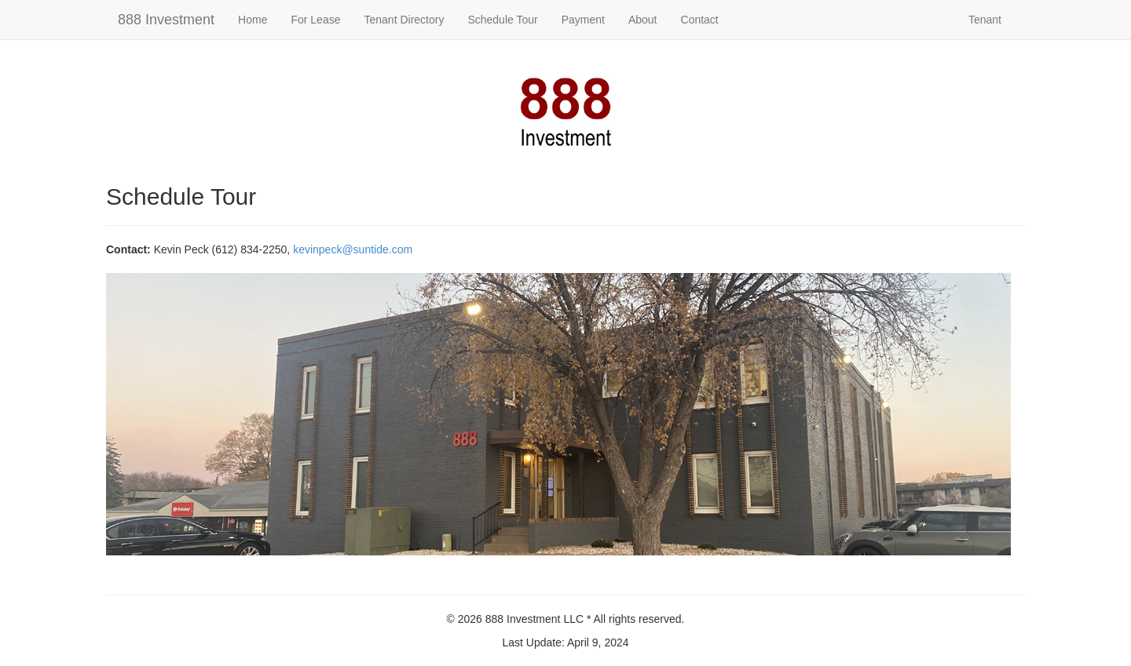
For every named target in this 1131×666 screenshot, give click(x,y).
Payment (583, 19)
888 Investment (166, 19)
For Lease (315, 19)
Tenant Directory (404, 19)
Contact (700, 19)
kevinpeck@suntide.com (352, 249)
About (642, 19)
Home (252, 19)
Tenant (984, 19)
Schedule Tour (502, 19)
